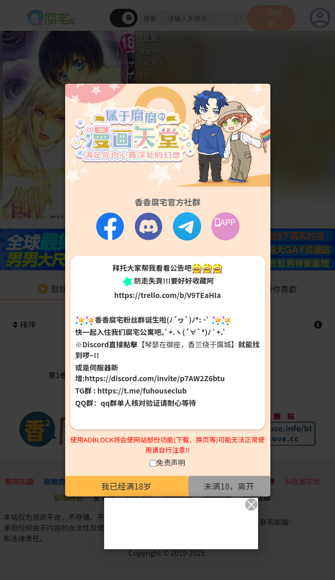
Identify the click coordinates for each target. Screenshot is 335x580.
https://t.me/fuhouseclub (142, 391)
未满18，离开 (229, 486)
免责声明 (170, 462)
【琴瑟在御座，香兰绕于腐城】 (187, 345)
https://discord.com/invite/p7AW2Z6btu (155, 378)
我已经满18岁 (127, 486)
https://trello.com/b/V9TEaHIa (167, 295)
